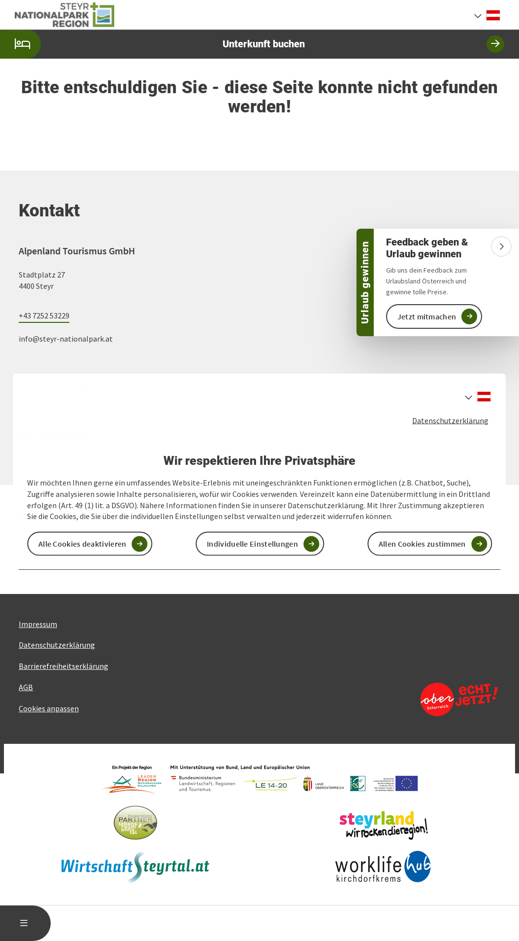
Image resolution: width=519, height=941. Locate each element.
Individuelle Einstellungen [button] (252, 544)
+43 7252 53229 (44, 315)
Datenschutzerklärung (450, 420)
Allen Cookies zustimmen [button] (422, 544)
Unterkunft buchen (252, 44)
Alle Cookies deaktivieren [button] (82, 544)
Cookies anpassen (49, 708)
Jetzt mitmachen (426, 316)
